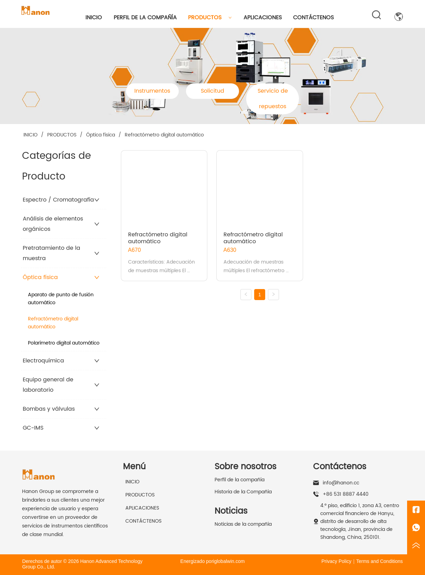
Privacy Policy (336, 561)
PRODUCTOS (210, 17)
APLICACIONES (262, 17)
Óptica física (100, 135)
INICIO (93, 17)
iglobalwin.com (229, 561)
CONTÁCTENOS (313, 17)
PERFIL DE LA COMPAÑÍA (145, 17)
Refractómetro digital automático (163, 135)
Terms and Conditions (379, 561)
